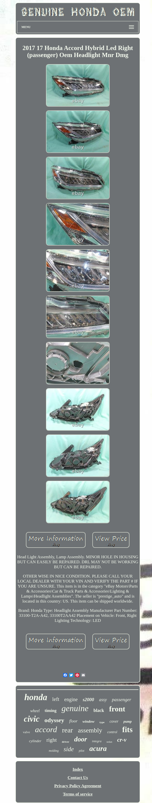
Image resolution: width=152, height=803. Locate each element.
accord (46, 729)
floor (73, 721)
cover (114, 721)
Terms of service (78, 794)
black (99, 710)
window (89, 721)
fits (127, 729)
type (102, 722)
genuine (75, 708)
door (80, 739)
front (117, 709)
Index (77, 769)
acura (98, 748)
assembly (90, 730)
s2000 (88, 699)
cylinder (35, 741)
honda (35, 697)
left (55, 699)
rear (67, 730)
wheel (35, 711)
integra (97, 741)
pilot (81, 750)
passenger (121, 699)
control (112, 732)
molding (54, 750)
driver (65, 741)
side (69, 749)
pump (127, 721)
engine (71, 699)
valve (26, 732)
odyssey (54, 720)
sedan (109, 741)
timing (50, 710)
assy (103, 699)
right (51, 740)
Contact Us (78, 777)
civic (31, 718)
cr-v (121, 740)
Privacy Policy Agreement (77, 785)
